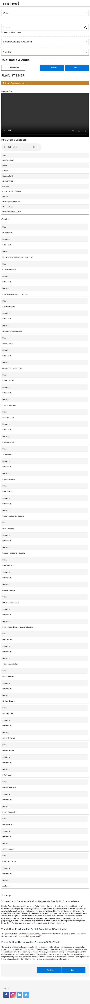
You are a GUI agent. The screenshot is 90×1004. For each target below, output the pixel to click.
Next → (77, 68)
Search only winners (11, 32)
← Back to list (13, 68)
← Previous (52, 68)
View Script (6, 895)
